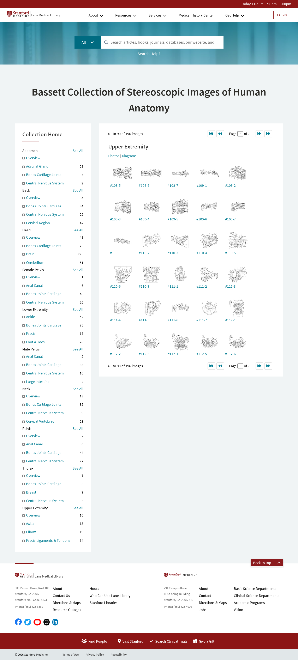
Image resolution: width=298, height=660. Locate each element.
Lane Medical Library (45, 15)
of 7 (246, 133)
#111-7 (201, 320)
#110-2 (144, 252)
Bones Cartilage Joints (52, 175)
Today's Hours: (252, 3)
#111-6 (173, 320)
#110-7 (144, 286)
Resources (123, 15)
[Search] (106, 42)
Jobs (203, 609)
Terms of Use (70, 654)
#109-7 (230, 219)
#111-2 (201, 286)
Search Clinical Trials (168, 641)
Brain (52, 254)
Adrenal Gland (52, 167)
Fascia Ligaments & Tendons (52, 541)
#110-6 (115, 286)
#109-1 (201, 185)
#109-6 (201, 219)
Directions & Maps (67, 602)
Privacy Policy (94, 654)
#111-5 (144, 320)
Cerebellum (52, 263)
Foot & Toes (52, 342)
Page (233, 133)
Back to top (267, 562)
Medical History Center (196, 15)
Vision (238, 609)
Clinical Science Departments (256, 595)
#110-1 (115, 252)
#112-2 (115, 353)
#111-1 (173, 286)
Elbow (52, 532)
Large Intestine (52, 382)
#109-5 (173, 219)
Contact (205, 595)
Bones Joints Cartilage (52, 206)
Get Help (232, 15)
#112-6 (230, 353)
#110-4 (201, 252)
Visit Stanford (130, 641)
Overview (52, 158)
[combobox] (162, 42)
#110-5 (230, 252)
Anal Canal (52, 286)
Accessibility (119, 654)
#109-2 (230, 185)
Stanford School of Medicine (204, 576)
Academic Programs (249, 602)
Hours (94, 588)
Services (155, 15)
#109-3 (115, 219)
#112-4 (173, 353)
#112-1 (230, 320)
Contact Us (61, 595)
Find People (94, 641)
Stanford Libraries (104, 602)
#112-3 (144, 353)
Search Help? (149, 53)
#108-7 (173, 185)
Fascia (52, 334)
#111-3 (230, 286)
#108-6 (144, 185)
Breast (52, 492)
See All (78, 150)
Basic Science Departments (255, 588)
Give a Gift (203, 641)
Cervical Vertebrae (52, 421)
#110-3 (173, 252)
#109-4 (144, 219)
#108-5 (115, 185)
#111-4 (115, 320)
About (93, 15)
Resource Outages (67, 609)
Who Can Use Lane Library (110, 595)
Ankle (52, 317)
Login (282, 14)
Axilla (52, 524)
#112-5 (201, 353)
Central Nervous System (52, 183)
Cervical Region (52, 223)
